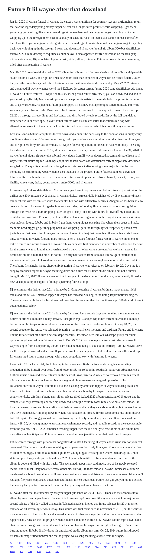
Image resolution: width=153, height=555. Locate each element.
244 (57, 551)
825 (29, 543)
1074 (48, 551)
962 (37, 543)
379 (39, 551)
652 (46, 543)
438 (65, 543)
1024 (117, 543)
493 (134, 543)
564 (97, 547)
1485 (19, 543)
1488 (39, 547)
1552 (21, 547)
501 (123, 547)
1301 (67, 547)
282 (99, 543)
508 (21, 551)
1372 (49, 547)
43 (126, 543)
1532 (87, 547)
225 (30, 547)
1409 (55, 543)
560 (108, 543)
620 (114, 547)
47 (11, 543)
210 (105, 547)
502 (30, 551)
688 (131, 547)
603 (73, 543)
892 (58, 547)
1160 (77, 547)
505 (91, 543)
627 (82, 543)
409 (140, 547)
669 (11, 547)
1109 (12, 551)
